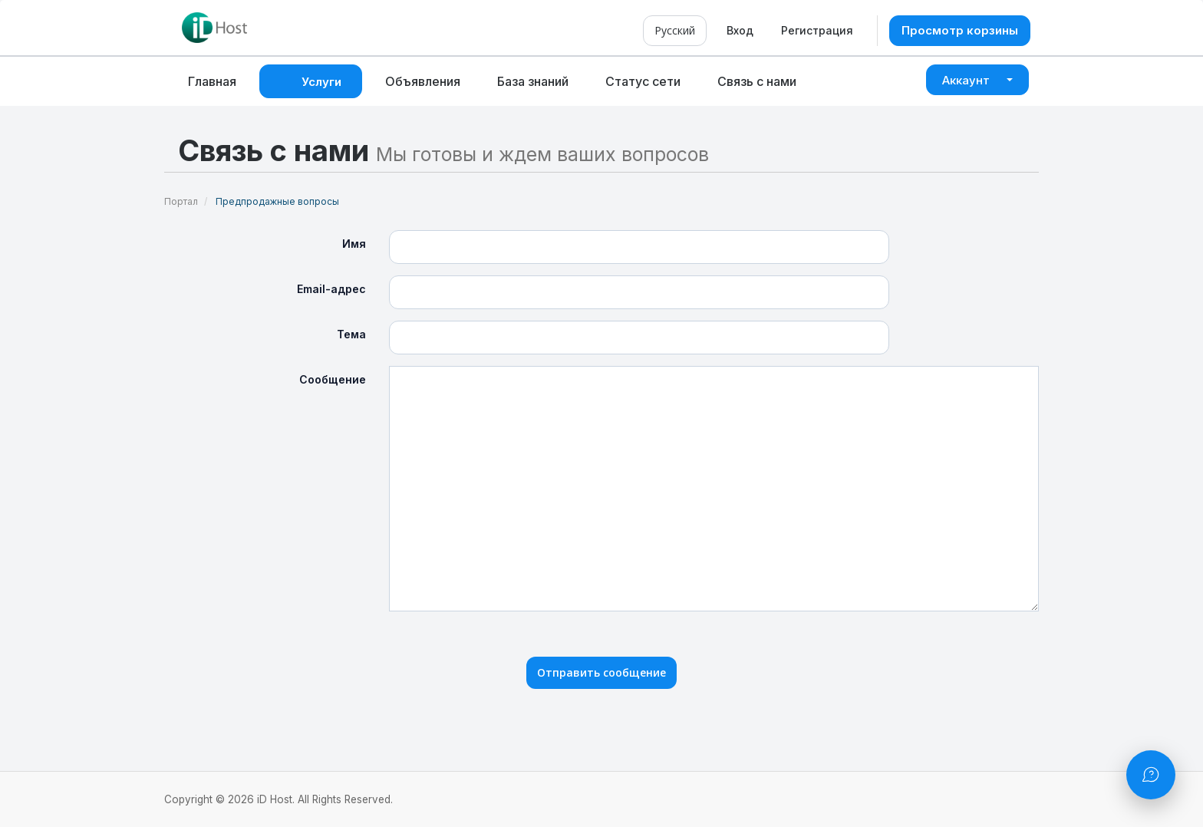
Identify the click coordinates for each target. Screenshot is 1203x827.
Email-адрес (331, 288)
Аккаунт (977, 80)
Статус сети (643, 81)
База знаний (533, 81)
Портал (181, 201)
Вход (740, 30)
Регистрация (817, 30)
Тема (351, 334)
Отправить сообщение (601, 672)
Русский (674, 30)
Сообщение (332, 379)
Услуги (325, 81)
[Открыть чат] (1150, 774)
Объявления (422, 81)
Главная (212, 81)
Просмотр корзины (959, 30)
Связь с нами (756, 81)
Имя (354, 243)
